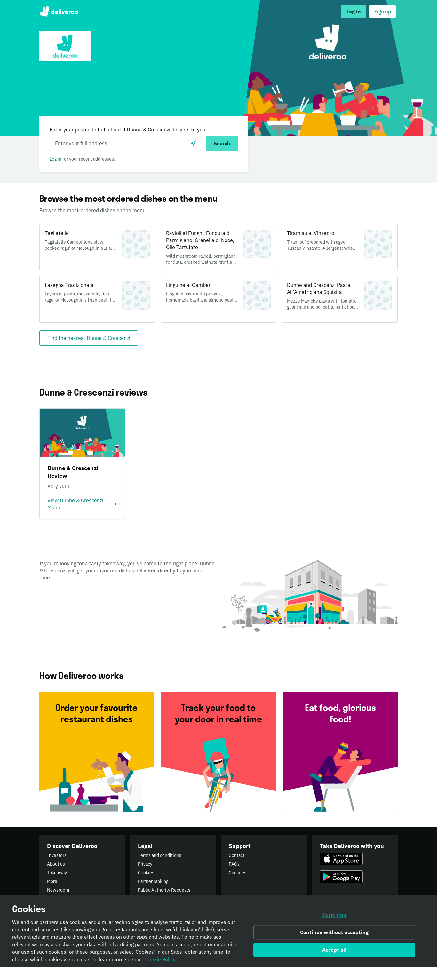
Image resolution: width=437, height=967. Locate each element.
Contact (236, 855)
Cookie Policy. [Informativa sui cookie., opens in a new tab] (161, 961)
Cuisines (237, 873)
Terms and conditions (159, 855)
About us (56, 864)
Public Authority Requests (164, 890)
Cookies (146, 873)
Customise (334, 917)
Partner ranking (153, 881)
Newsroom (58, 890)
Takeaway (57, 873)
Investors (57, 855)
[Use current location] (193, 143)
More (52, 881)
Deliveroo (58, 11)
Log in (55, 159)
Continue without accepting (334, 934)
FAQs (234, 864)
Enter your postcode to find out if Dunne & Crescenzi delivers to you (127, 129)
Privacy (145, 864)
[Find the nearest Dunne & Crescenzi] (88, 338)
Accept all (334, 951)
